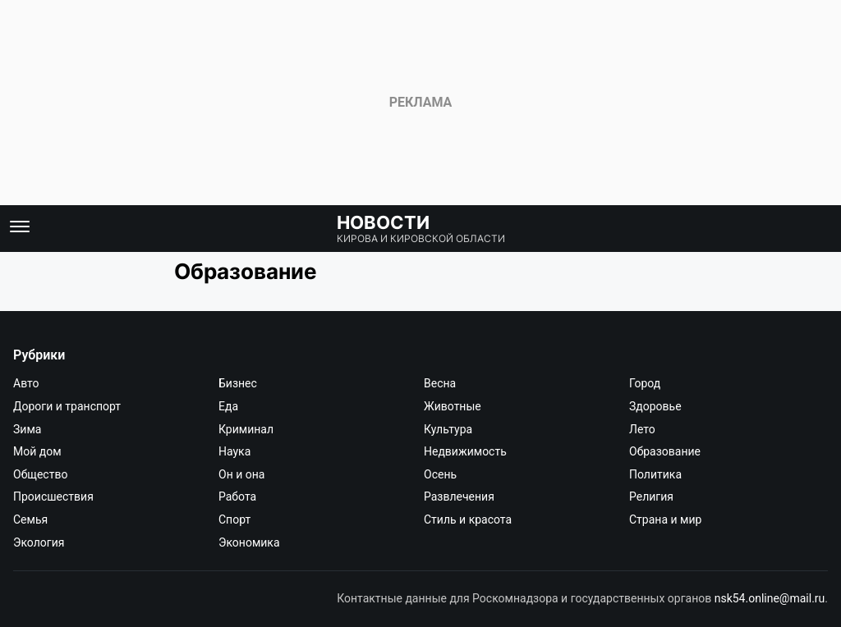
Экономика (249, 542)
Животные (452, 406)
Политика (655, 474)
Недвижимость (465, 451)
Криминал (245, 429)
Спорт (234, 519)
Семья (30, 519)
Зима (27, 429)
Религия (651, 496)
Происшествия (53, 496)
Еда (228, 406)
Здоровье (655, 406)
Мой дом (37, 451)
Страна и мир (665, 519)
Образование (665, 451)
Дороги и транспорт (67, 406)
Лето (642, 429)
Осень (440, 474)
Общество (40, 474)
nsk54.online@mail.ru (770, 598)
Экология (38, 542)
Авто (26, 383)
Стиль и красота (468, 519)
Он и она (241, 474)
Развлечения (459, 496)
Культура (448, 429)
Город (644, 383)
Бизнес (237, 383)
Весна (440, 383)
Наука (234, 451)
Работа (237, 496)
